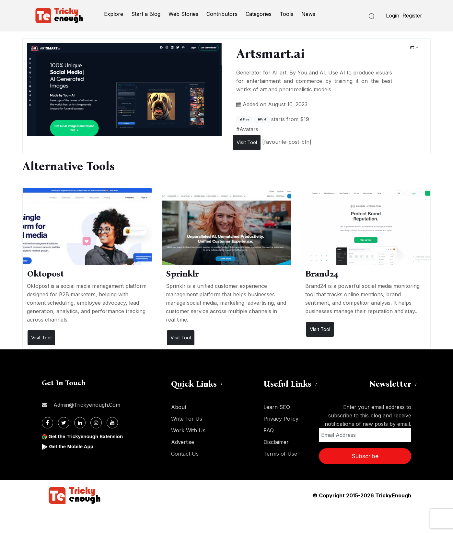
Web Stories (183, 14)
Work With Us (188, 430)
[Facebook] (47, 422)
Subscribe (365, 456)
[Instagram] (96, 422)
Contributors (222, 14)
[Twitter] (63, 422)
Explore (113, 14)
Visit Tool (247, 142)
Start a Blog (145, 14)
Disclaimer (276, 442)
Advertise (182, 442)
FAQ (268, 430)
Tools (286, 14)
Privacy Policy (280, 418)
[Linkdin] (80, 422)
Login (392, 15)
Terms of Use (280, 453)
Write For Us (186, 418)
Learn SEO (276, 407)
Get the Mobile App (72, 446)
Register (412, 15)
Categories (259, 14)
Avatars (248, 129)
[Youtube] (112, 422)
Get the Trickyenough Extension (88, 436)
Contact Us (185, 453)
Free (244, 119)
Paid (262, 119)
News (308, 14)
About (178, 407)
